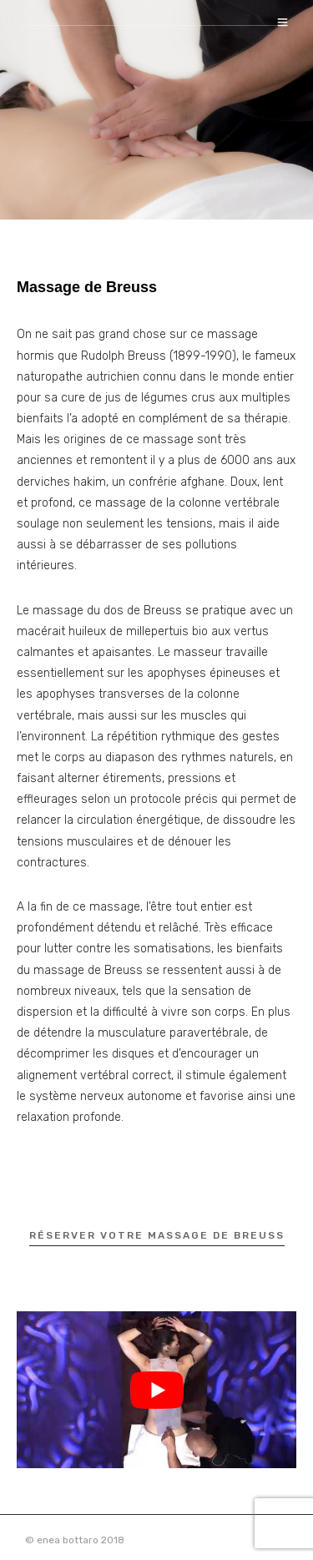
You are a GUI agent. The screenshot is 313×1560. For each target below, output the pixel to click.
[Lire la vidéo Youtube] (156, 1389)
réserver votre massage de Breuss (157, 1235)
